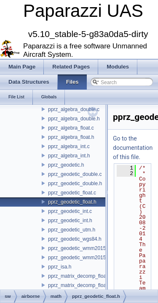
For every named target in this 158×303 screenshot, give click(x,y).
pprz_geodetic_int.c (70, 211)
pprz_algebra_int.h (69, 156)
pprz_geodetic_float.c (72, 193)
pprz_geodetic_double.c (75, 174)
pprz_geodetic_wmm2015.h (79, 257)
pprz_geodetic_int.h (70, 220)
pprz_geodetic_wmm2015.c (79, 248)
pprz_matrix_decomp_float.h (80, 285)
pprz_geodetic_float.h (72, 202)
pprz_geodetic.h (66, 165)
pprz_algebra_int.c (69, 146)
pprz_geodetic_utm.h (71, 230)
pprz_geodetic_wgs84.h (75, 239)
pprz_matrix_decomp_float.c (80, 276)
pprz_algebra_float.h (71, 137)
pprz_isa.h (59, 267)
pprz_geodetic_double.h (75, 183)
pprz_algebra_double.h (74, 119)
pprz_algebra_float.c (71, 128)
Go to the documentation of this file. (133, 147)
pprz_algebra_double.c (73, 109)
